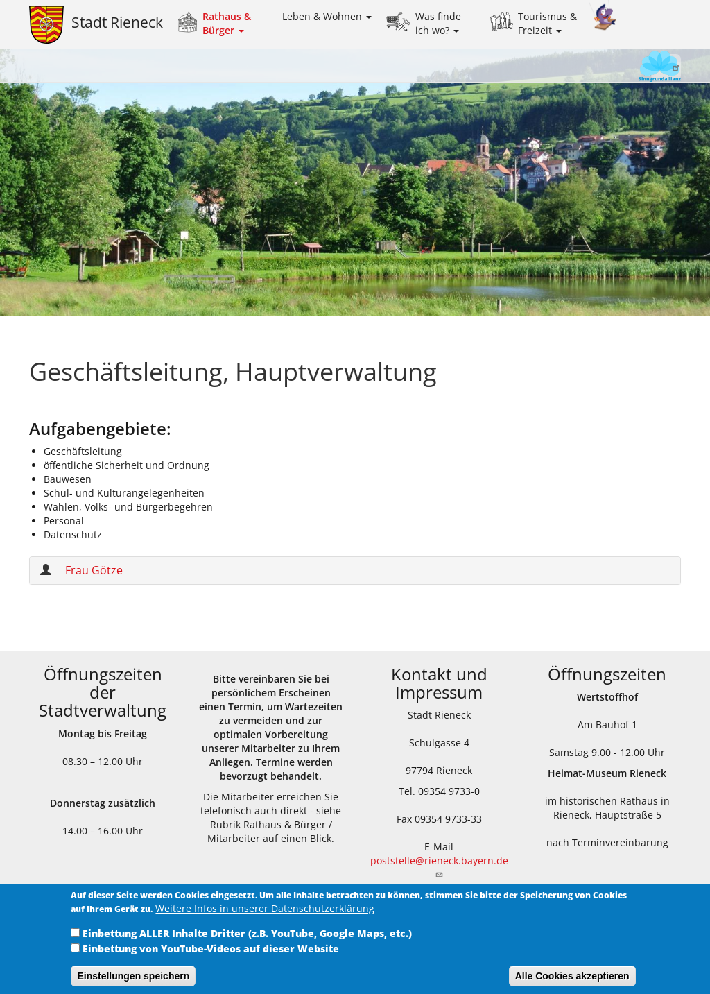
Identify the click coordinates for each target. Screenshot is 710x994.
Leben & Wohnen (327, 16)
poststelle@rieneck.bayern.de (439, 866)
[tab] (355, 570)
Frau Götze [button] (94, 570)
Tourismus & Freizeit (547, 23)
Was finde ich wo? (438, 23)
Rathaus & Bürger (226, 23)
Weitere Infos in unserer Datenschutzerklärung (264, 917)
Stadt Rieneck (117, 22)
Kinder (603, 15)
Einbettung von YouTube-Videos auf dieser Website (211, 957)
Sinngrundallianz (636, 67)
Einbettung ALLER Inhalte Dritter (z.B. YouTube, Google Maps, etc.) (247, 942)
